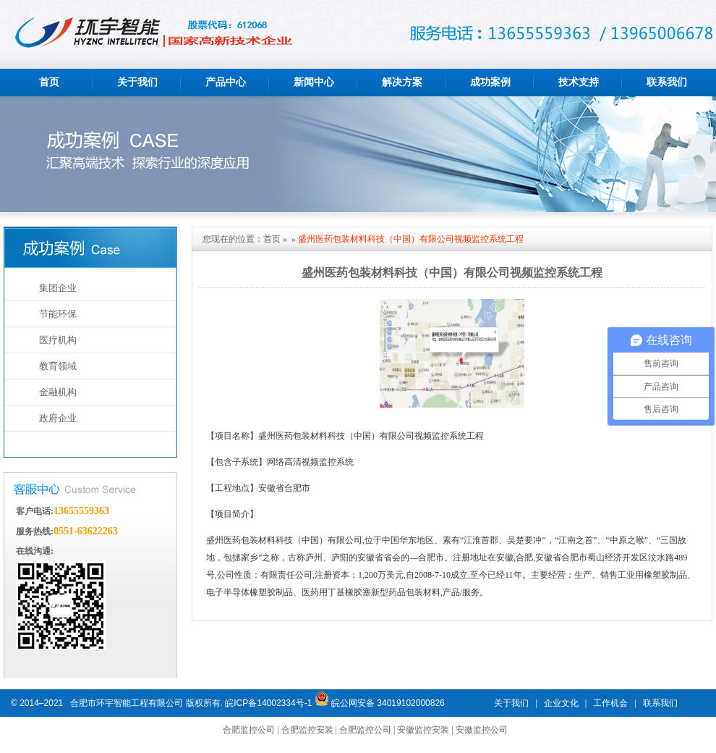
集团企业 (58, 287)
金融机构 (58, 392)
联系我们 (667, 82)
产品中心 (225, 82)
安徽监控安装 (423, 730)
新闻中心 (314, 82)
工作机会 (610, 703)
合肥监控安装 (307, 730)
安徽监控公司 (482, 730)
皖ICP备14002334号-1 (268, 703)
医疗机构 (58, 340)
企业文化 (561, 703)
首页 (49, 82)
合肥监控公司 (249, 730)
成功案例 (490, 82)
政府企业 (58, 418)
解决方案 (402, 82)
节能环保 (58, 313)
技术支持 (578, 82)
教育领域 (58, 366)
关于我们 (137, 82)
